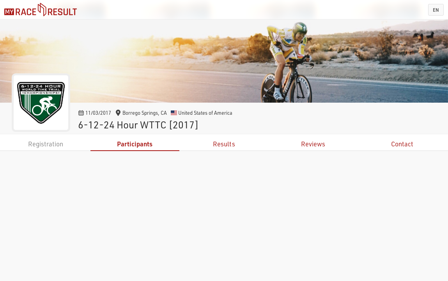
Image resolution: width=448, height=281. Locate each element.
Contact (402, 144)
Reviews (313, 144)
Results (224, 144)
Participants (134, 144)
